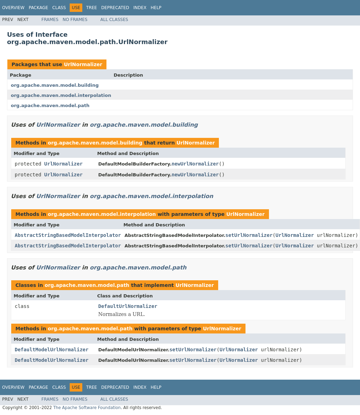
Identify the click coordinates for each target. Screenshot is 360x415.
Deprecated (115, 7)
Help (156, 7)
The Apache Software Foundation (87, 407)
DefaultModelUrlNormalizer (52, 349)
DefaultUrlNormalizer (128, 306)
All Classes (114, 19)
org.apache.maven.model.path (50, 105)
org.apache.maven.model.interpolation (61, 95)
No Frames (75, 19)
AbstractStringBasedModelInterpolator (68, 235)
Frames (49, 19)
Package (38, 7)
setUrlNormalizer (249, 235)
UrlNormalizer (83, 64)
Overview (13, 7)
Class (59, 7)
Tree (91, 7)
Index (140, 7)
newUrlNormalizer (195, 164)
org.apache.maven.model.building (55, 85)
